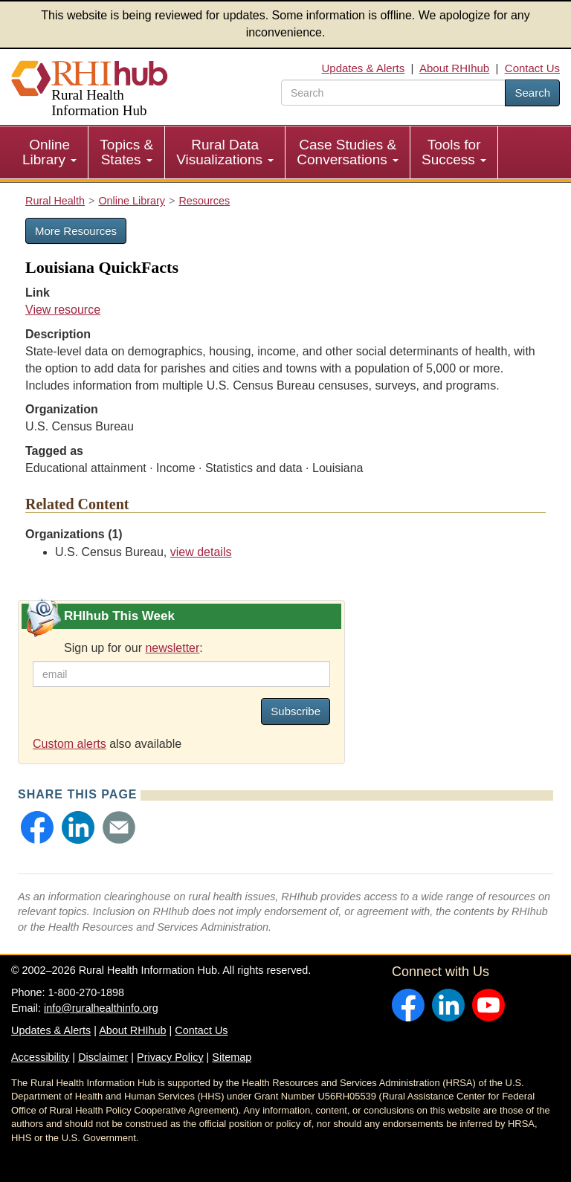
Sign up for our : (133, 648)
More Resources (76, 231)
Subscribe (295, 711)
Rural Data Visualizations (225, 152)
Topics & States (126, 152)
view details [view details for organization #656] (201, 552)
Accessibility (40, 1057)
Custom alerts (69, 743)
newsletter (172, 648)
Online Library (49, 152)
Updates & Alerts (363, 68)
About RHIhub (454, 68)
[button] (37, 827)
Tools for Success (454, 152)
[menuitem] (49, 152)
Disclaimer (103, 1057)
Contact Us (532, 68)
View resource (62, 309)
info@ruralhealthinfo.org (101, 1008)
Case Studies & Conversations (348, 152)
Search (532, 92)
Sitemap (231, 1057)
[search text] (393, 93)
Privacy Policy (170, 1057)
